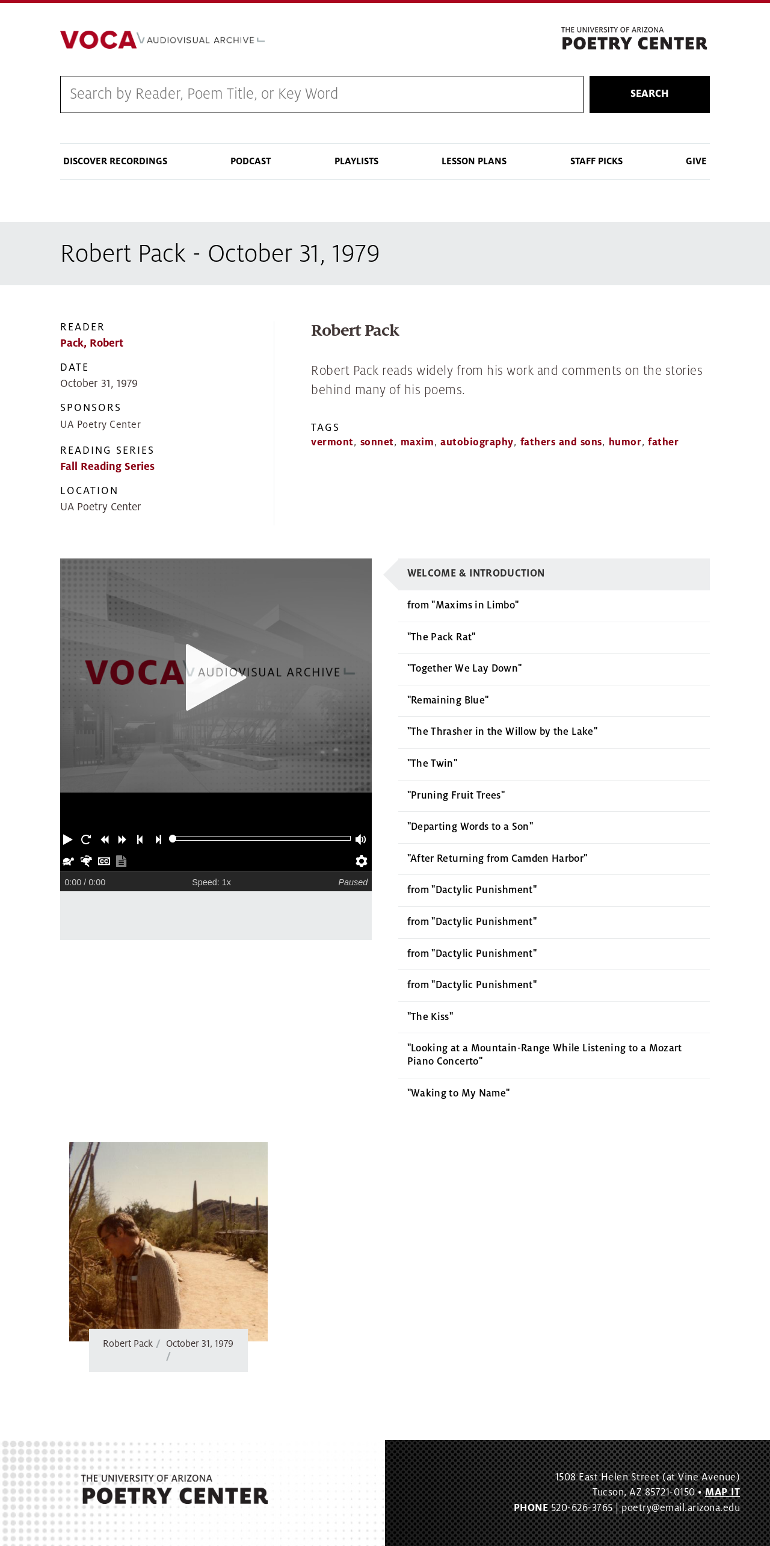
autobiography (477, 443)
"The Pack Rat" (441, 637)
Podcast (250, 161)
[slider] (173, 839)
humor (625, 443)
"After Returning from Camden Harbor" (497, 858)
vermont (332, 443)
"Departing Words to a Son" (470, 827)
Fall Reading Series (107, 467)
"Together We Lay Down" (464, 669)
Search (649, 94)
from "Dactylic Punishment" (472, 890)
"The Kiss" (430, 1017)
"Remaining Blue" (448, 700)
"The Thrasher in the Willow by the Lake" (502, 732)
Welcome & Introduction (476, 574)
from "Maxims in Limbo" (463, 606)
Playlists (356, 161)
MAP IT (722, 1493)
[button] (69, 839)
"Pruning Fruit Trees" (456, 795)
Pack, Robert (91, 343)
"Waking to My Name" (458, 1093)
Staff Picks (596, 161)
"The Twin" (432, 764)
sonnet (377, 443)
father (663, 443)
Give (696, 161)
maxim (417, 443)
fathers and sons (561, 443)
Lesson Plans (474, 161)
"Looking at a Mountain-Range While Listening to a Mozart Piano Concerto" (544, 1056)
